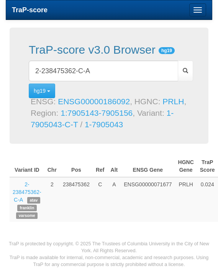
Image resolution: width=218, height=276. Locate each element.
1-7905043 (104, 124)
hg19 (42, 91)
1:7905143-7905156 (97, 112)
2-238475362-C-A (27, 192)
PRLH (173, 101)
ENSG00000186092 (94, 101)
